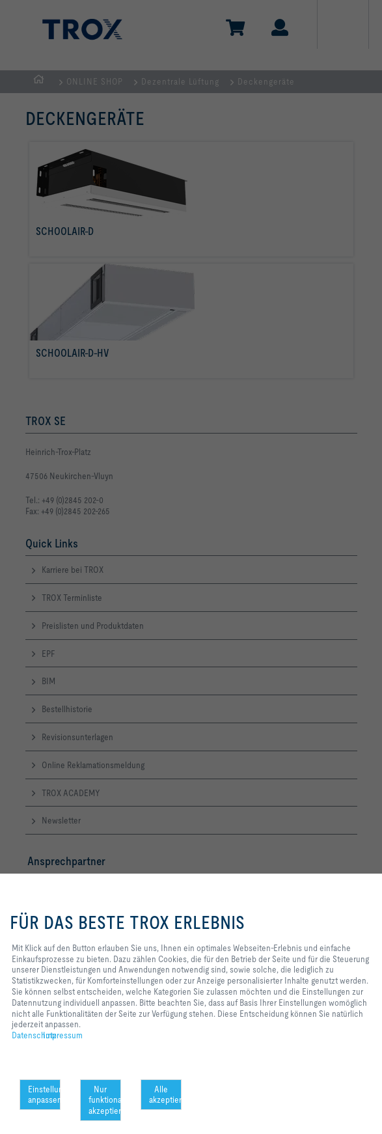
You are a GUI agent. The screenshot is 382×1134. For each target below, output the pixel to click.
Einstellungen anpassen (44, 1094)
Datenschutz (34, 1035)
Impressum (63, 1035)
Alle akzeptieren (165, 1094)
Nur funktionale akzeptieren (105, 1100)
